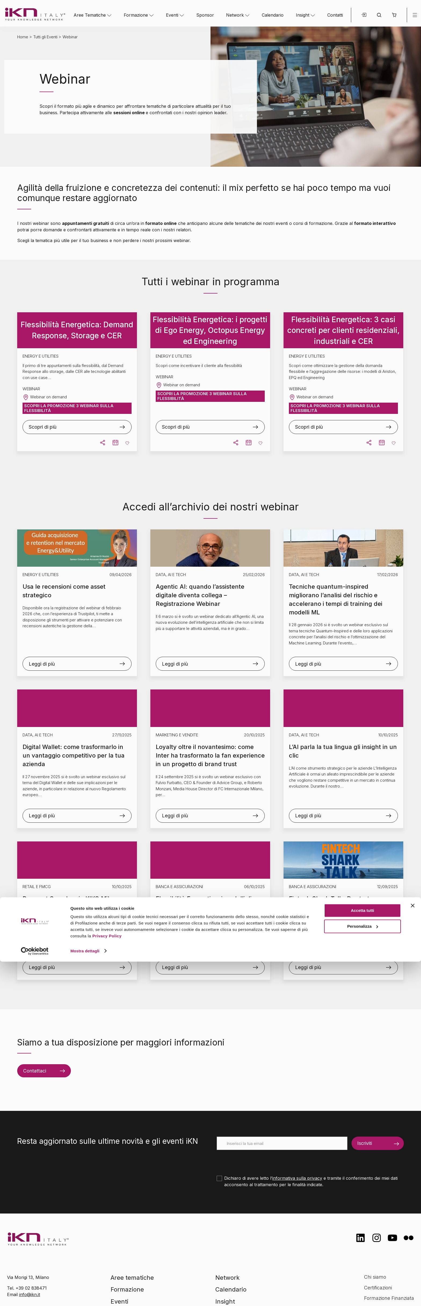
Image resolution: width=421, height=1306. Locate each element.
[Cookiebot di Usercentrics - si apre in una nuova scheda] (34, 1296)
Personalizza (362, 1270)
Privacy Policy (107, 1280)
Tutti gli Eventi (45, 36)
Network (235, 15)
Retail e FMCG (37, 886)
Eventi (172, 15)
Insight (302, 15)
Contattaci (34, 1071)
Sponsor (205, 15)
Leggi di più (42, 664)
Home (22, 36)
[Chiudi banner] (413, 1250)
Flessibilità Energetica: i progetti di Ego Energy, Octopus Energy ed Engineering (210, 330)
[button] (394, 15)
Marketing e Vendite (177, 734)
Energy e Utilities (41, 574)
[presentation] (257, 1160)
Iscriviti (364, 1143)
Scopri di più (42, 427)
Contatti (335, 15)
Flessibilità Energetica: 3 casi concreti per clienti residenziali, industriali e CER (343, 330)
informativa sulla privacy (297, 1178)
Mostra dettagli (84, 1295)
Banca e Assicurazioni (179, 886)
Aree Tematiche (90, 15)
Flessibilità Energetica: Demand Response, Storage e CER (77, 330)
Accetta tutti (362, 1255)
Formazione (136, 15)
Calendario (273, 15)
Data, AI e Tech (171, 574)
